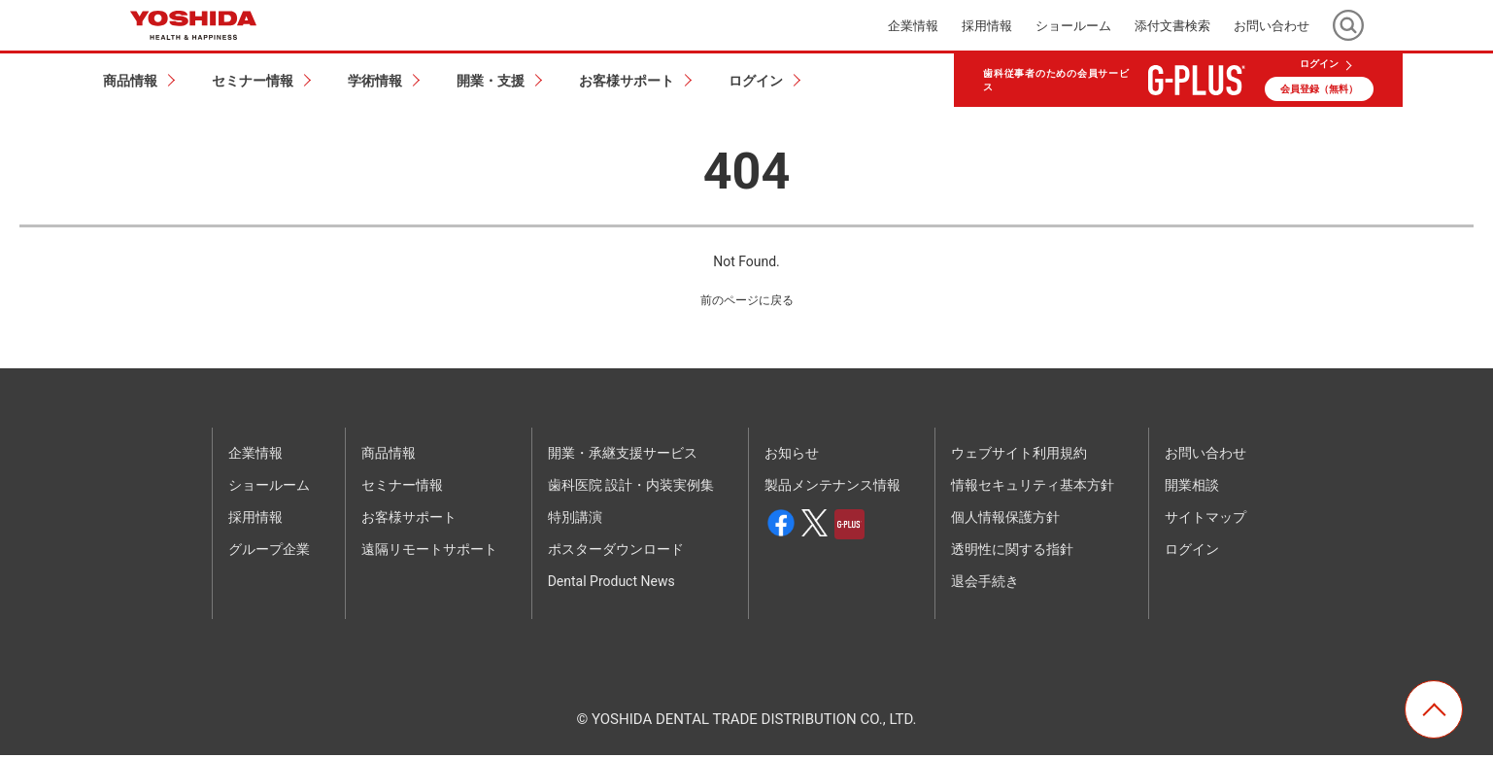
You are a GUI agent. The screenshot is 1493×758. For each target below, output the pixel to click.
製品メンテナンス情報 (832, 488)
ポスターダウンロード (616, 552)
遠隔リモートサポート (429, 552)
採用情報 (987, 25)
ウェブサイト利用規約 (1019, 456)
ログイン (1319, 64)
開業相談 (1192, 488)
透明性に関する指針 (1012, 552)
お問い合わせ (1271, 25)
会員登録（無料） (1319, 89)
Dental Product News (611, 584)
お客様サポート (409, 520)
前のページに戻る (747, 302)
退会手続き (985, 584)
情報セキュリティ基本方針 (1032, 488)
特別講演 (575, 520)
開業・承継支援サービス (622, 456)
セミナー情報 (402, 488)
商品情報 (388, 456)
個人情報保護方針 (1005, 520)
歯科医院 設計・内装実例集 (631, 488)
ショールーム (1073, 25)
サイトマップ (1205, 520)
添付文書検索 (1172, 25)
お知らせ (791, 456)
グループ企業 (269, 552)
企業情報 (913, 25)
